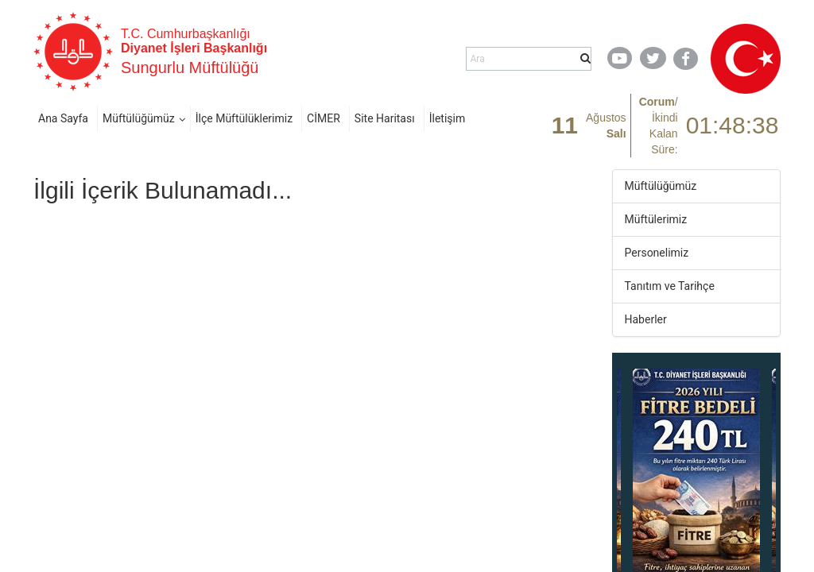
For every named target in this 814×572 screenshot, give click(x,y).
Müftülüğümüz (139, 118)
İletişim (447, 118)
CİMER (323, 118)
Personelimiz (657, 252)
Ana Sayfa (63, 118)
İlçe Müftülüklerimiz (244, 118)
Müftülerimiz (656, 219)
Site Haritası (385, 118)
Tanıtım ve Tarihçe (670, 286)
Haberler (646, 319)
